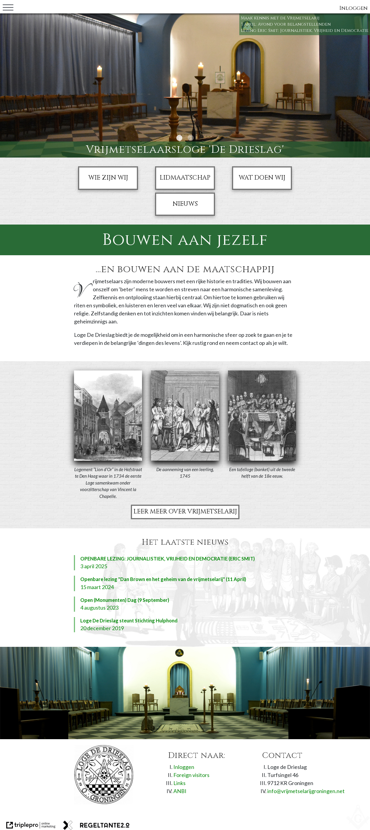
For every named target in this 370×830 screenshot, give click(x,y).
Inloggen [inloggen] (353, 8)
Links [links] (179, 783)
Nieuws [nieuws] (185, 204)
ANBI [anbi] (179, 791)
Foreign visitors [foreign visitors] (191, 775)
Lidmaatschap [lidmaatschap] (185, 178)
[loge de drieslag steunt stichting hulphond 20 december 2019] (185, 624)
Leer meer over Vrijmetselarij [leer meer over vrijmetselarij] (185, 511)
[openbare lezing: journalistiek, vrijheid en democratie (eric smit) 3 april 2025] (185, 562)
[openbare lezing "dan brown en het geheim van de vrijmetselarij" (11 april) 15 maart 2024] (185, 583)
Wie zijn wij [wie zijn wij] (108, 178)
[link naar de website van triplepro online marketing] (30, 825)
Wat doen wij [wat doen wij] (262, 178)
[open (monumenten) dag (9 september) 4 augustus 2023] (185, 604)
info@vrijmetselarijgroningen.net (306, 791)
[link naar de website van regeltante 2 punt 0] (96, 825)
